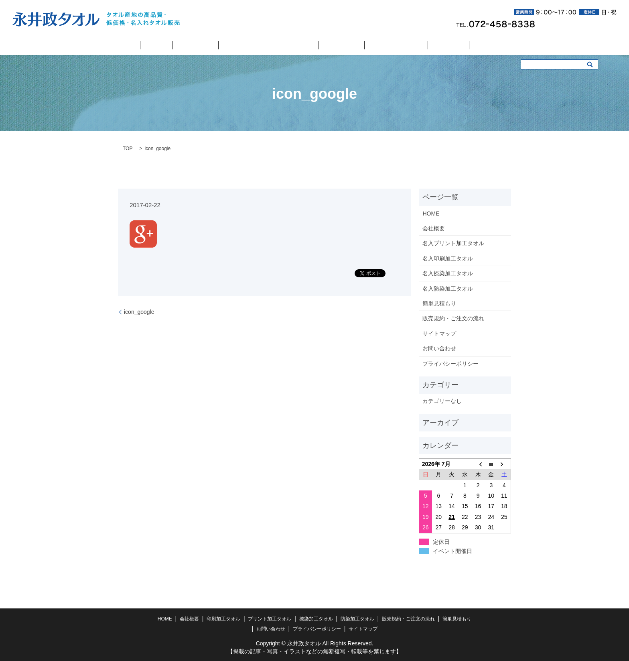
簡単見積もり (422, 45)
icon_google (139, 312)
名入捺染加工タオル (447, 273)
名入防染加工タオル (447, 288)
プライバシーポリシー (450, 363)
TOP (127, 148)
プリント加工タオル (254, 45)
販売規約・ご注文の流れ (378, 45)
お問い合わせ (454, 45)
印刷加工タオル (213, 45)
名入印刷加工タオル (447, 258)
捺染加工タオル (295, 45)
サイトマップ (439, 333)
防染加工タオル (332, 45)
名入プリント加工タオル (453, 243)
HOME (161, 45)
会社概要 (183, 45)
